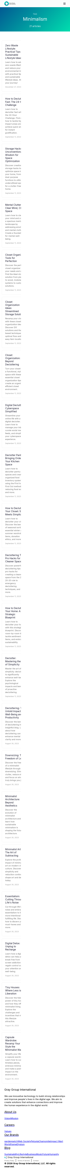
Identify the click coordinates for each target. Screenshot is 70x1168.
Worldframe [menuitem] (10, 1144)
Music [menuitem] (39, 1154)
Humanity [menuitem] (54, 1154)
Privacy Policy (9, 1161)
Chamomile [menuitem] (44, 1141)
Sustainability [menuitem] (11, 1154)
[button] (64, 3)
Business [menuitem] (31, 1154)
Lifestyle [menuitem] (22, 1154)
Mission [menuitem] (14, 1118)
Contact (36, 1161)
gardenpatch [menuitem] (11, 1141)
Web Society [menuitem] (24, 1141)
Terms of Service (24, 1161)
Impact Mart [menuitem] (56, 1141)
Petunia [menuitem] (35, 1141)
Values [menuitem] (7, 1131)
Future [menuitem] (45, 1154)
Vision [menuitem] (7, 1118)
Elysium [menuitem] (21, 1144)
